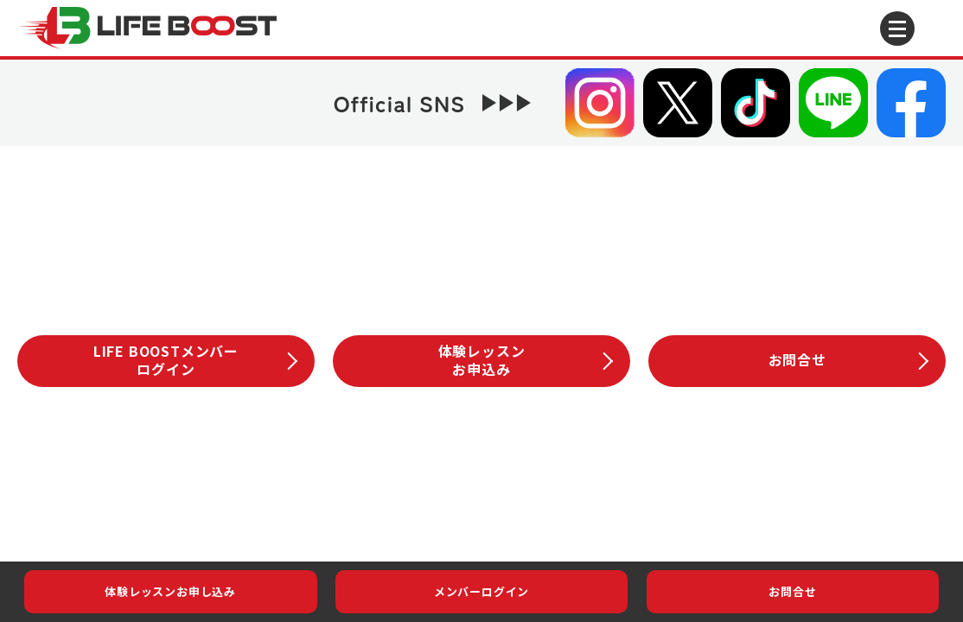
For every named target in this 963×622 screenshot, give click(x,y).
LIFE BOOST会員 (468, 457)
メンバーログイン (481, 591)
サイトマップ (631, 516)
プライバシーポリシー (469, 516)
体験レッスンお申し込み (170, 591)
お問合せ (792, 591)
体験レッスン (743, 456)
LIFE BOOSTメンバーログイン (195, 359)
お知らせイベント (207, 457)
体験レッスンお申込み (525, 359)
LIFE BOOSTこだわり (332, 457)
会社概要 (318, 516)
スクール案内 (605, 456)
